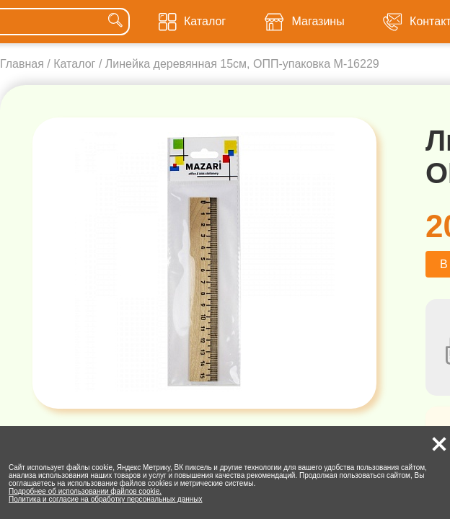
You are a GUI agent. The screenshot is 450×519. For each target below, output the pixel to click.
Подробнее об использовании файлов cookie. (85, 491)
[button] (439, 444)
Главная (22, 64)
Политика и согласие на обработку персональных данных (106, 499)
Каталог (74, 64)
